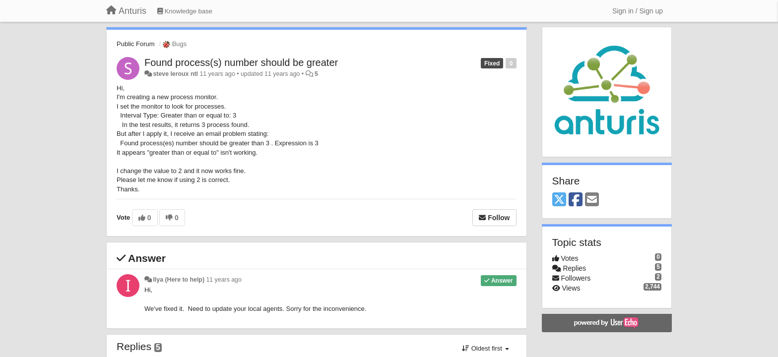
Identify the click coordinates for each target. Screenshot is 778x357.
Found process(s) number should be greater (241, 62)
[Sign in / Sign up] (637, 10)
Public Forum (136, 44)
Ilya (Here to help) (178, 279)
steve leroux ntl (175, 73)
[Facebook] (576, 200)
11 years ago (223, 279)
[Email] (592, 200)
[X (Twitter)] (559, 200)
